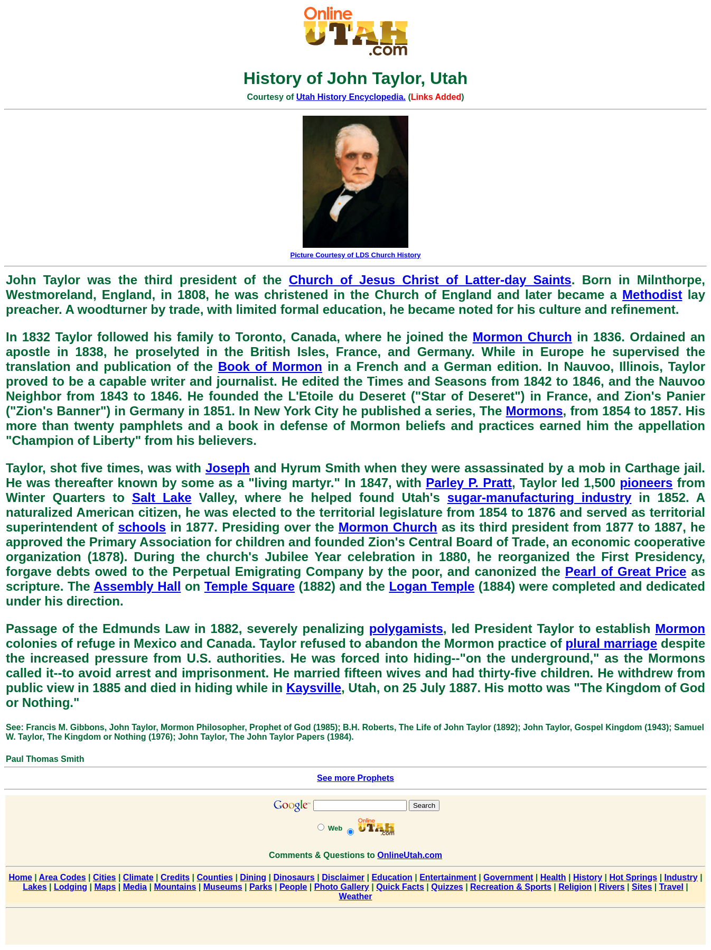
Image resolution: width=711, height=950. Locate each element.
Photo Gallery (341, 886)
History (587, 877)
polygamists (406, 628)
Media (135, 886)
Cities (104, 877)
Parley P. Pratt (469, 483)
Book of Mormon (270, 366)
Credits (175, 877)
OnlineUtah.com (409, 855)
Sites (642, 886)
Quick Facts (400, 886)
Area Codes (62, 877)
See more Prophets (355, 778)
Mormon (680, 628)
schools (142, 527)
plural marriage (612, 643)
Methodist (652, 294)
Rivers (612, 886)
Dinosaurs (294, 877)
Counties (215, 877)
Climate (138, 877)
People (293, 886)
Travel (671, 886)
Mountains (175, 886)
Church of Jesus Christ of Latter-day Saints (430, 280)
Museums (222, 886)
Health (553, 877)
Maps (105, 886)
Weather (355, 896)
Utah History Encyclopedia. (351, 96)
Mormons (534, 411)
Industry (681, 877)
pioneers (646, 483)
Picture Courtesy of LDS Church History (355, 255)
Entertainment (447, 877)
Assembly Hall (137, 586)
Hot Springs (634, 877)
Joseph (227, 468)
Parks (261, 886)
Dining (253, 877)
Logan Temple (431, 586)
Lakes (34, 886)
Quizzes (447, 886)
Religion (575, 886)
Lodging (70, 886)
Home (20, 877)
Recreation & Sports (510, 886)
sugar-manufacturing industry (539, 497)
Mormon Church (522, 337)
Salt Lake (162, 497)
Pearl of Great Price (626, 571)
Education (391, 877)
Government (508, 877)
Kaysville (313, 688)
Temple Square (249, 586)
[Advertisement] (355, 928)
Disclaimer (343, 877)
